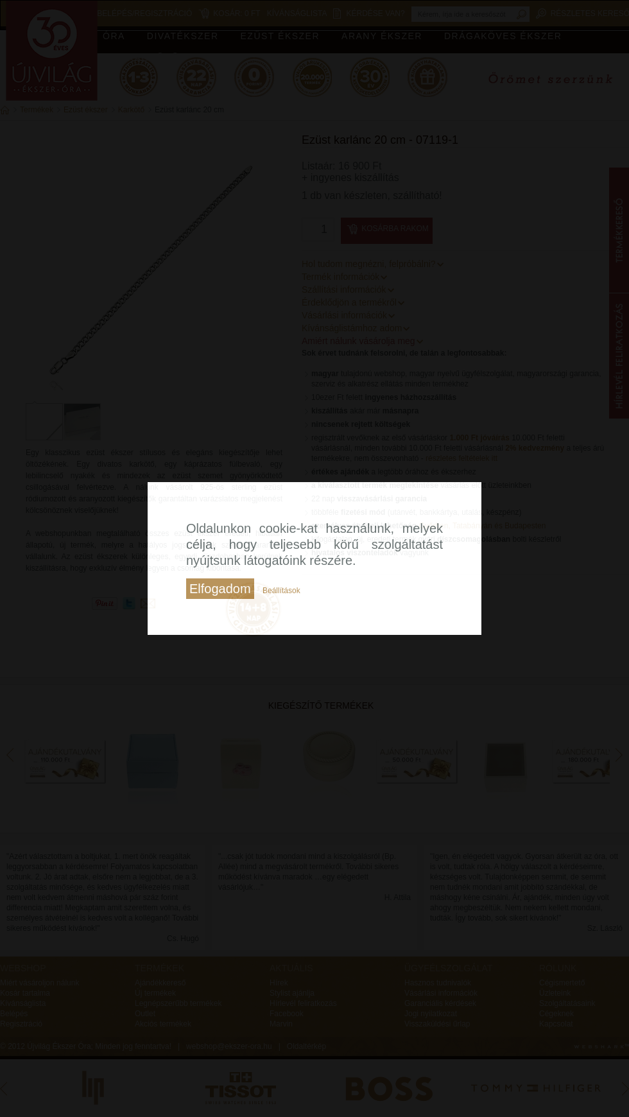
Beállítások (281, 590)
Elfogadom (220, 589)
